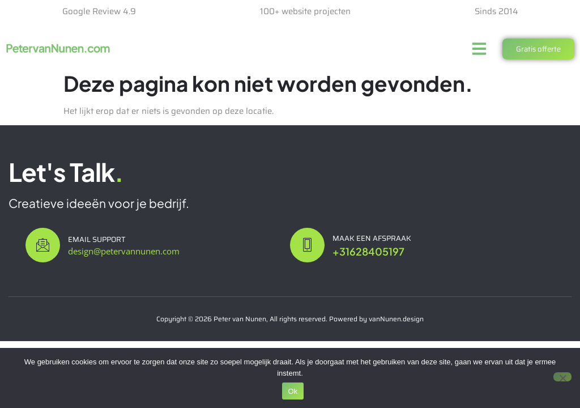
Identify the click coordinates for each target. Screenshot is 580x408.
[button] (479, 49)
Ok (292, 391)
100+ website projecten (305, 11)
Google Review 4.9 (99, 11)
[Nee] (562, 376)
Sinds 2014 (496, 11)
